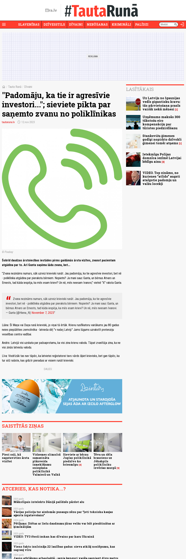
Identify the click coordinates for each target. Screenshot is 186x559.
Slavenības (28, 24)
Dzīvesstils (54, 24)
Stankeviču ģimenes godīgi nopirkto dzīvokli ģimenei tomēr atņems (162, 139)
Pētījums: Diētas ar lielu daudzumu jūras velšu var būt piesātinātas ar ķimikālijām (64, 525)
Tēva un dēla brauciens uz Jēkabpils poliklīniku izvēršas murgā (105, 461)
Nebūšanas (97, 24)
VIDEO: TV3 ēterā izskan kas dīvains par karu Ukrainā (54, 536)
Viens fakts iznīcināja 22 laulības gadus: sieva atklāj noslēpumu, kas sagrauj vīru (64, 548)
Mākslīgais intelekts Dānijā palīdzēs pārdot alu (49, 502)
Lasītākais (140, 89)
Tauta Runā (14, 87)
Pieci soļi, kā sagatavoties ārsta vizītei (15, 458)
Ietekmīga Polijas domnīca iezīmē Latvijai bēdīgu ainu (161, 158)
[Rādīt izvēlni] (4, 24)
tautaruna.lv (8, 122)
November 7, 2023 (43, 313)
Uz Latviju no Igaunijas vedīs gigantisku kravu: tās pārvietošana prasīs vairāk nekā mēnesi (161, 103)
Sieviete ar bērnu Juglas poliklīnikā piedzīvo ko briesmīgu (77, 459)
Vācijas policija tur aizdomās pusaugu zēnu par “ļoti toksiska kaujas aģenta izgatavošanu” (63, 513)
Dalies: (48, 369)
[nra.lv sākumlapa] (51, 10)
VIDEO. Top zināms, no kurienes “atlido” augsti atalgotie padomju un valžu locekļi (161, 178)
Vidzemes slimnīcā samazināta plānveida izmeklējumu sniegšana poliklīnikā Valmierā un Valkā (46, 464)
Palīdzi (141, 24)
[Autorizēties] (182, 24)
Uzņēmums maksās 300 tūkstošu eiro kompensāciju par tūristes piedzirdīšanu (161, 122)
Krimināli (121, 24)
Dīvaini (76, 24)
